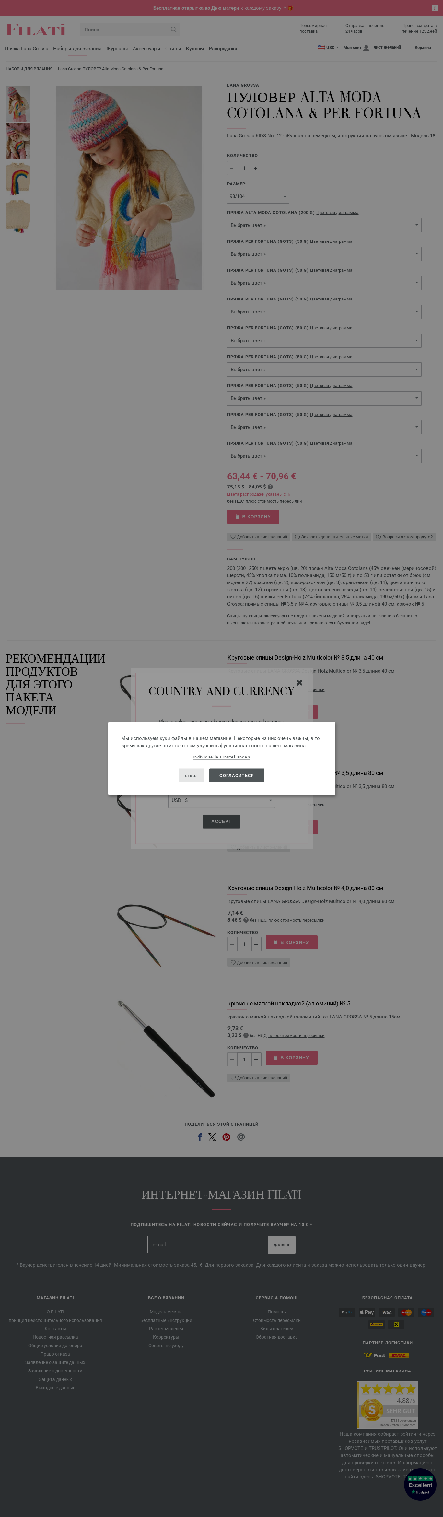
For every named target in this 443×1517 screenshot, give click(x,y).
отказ (191, 775)
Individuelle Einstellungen (221, 757)
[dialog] (221, 758)
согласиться (236, 775)
